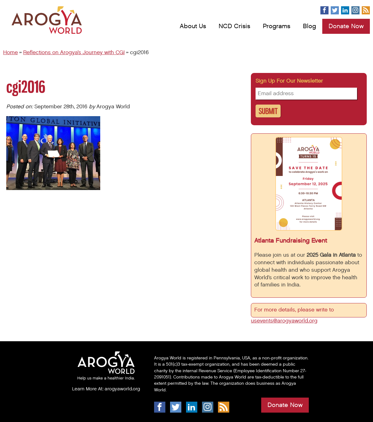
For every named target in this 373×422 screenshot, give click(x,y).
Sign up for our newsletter (289, 81)
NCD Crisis (234, 26)
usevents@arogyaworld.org (284, 320)
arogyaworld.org (122, 389)
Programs (276, 26)
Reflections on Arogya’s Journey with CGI (74, 52)
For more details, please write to (294, 309)
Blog (309, 26)
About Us (193, 26)
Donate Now (346, 26)
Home (10, 52)
